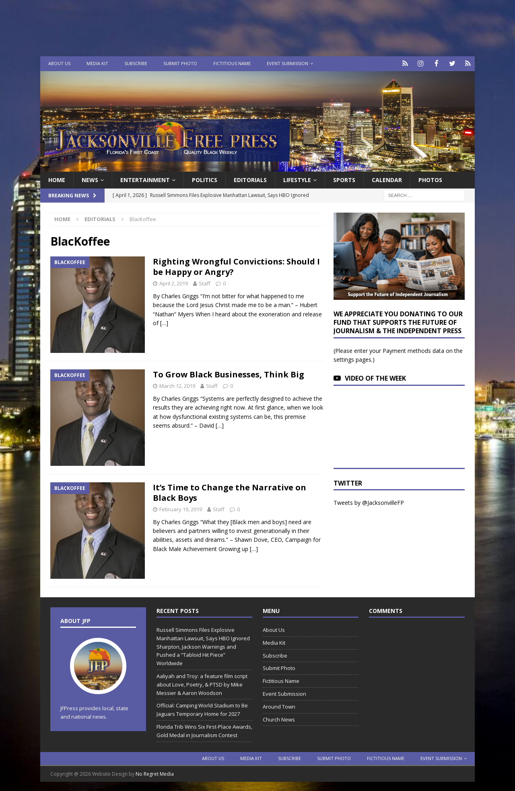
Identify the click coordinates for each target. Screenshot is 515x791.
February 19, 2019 (180, 508)
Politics (204, 179)
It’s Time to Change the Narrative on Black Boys (229, 491)
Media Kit (97, 63)
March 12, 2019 (177, 385)
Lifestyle (297, 179)
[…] (164, 322)
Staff (204, 283)
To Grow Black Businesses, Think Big (228, 373)
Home (56, 179)
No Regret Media (155, 773)
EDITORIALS (250, 179)
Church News (279, 718)
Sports (344, 179)
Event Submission (287, 63)
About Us (59, 63)
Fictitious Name (232, 63)
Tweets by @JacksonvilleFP (369, 502)
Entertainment (145, 179)
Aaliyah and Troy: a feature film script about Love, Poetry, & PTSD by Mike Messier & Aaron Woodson (202, 684)
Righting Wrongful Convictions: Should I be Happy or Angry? (236, 266)
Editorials (99, 218)
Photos (430, 179)
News (90, 179)
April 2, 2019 (173, 283)
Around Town (279, 705)
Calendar (387, 179)
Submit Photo (180, 63)
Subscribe (135, 63)
